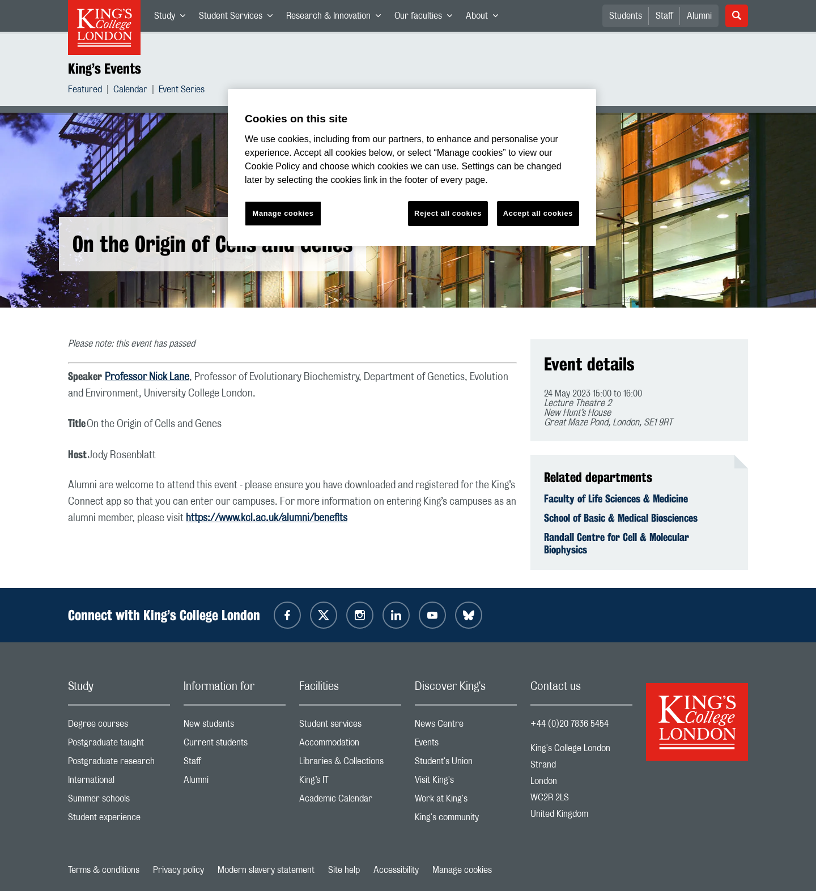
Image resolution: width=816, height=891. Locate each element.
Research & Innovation (337, 18)
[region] (412, 167)
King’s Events (104, 68)
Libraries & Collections (350, 764)
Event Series (182, 91)
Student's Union (466, 764)
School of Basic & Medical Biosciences (621, 517)
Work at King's (466, 801)
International (119, 782)
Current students (235, 745)
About (485, 18)
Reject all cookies (448, 213)
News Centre (466, 726)
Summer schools (119, 801)
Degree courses (119, 726)
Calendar (130, 91)
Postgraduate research (119, 764)
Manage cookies (462, 870)
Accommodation (350, 745)
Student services (350, 726)
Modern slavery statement (266, 870)
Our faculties (426, 18)
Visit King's (466, 782)
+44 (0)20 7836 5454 (569, 723)
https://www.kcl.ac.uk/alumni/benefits (266, 518)
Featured (85, 91)
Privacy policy (178, 870)
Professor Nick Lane (147, 377)
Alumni (699, 15)
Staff (664, 15)
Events (466, 745)
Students (625, 15)
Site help (344, 870)
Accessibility (396, 870)
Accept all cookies (538, 213)
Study (173, 18)
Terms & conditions (103, 870)
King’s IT (350, 782)
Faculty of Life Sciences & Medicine (616, 498)
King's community (466, 820)
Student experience (119, 820)
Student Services (239, 18)
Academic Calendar (350, 801)
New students (235, 726)
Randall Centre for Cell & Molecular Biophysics (616, 543)
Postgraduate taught (119, 745)
